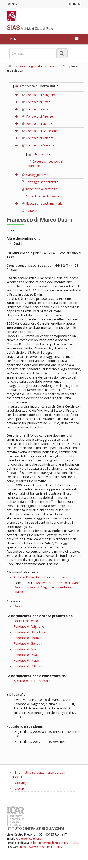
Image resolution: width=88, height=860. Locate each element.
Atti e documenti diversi (40, 196)
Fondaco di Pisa (35, 109)
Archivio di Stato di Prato (32, 680)
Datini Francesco (26, 620)
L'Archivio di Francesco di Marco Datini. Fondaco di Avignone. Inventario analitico (47, 587)
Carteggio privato (36, 175)
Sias (12, 4)
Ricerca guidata (30, 66)
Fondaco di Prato (36, 102)
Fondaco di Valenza (38, 138)
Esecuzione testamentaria (42, 203)
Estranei (29, 211)
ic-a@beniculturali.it (29, 838)
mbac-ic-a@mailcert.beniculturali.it (54, 843)
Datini (18, 606)
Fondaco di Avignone (39, 95)
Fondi (52, 66)
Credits (17, 788)
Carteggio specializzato (40, 182)
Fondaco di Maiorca (38, 145)
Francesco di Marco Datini (37, 86)
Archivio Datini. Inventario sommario (40, 577)
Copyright (19, 783)
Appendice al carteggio (40, 189)
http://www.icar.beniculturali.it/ (41, 847)
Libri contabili (39, 154)
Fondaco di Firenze (37, 116)
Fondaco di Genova (38, 124)
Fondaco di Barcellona (40, 131)
